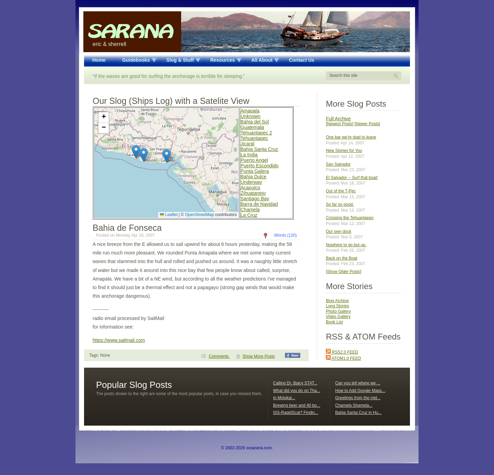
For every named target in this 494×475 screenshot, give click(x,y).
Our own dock (338, 231)
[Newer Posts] (367, 123)
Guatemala (252, 127)
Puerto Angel (254, 160)
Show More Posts (259, 356)
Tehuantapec (254, 138)
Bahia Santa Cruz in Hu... (358, 412)
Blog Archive (337, 300)
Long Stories (337, 306)
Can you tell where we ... (357, 383)
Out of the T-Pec (341, 191)
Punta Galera (254, 171)
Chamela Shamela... (354, 405)
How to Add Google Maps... (360, 390)
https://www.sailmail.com (119, 340)
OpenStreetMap (199, 214)
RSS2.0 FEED (342, 352)
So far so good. (340, 204)
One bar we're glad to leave (351, 137)
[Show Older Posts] (343, 271)
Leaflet (168, 214)
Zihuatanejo (253, 193)
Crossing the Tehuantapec (350, 217)
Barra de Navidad (259, 204)
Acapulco (250, 187)
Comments (219, 356)
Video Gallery (338, 316)
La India (249, 154)
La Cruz (248, 215)
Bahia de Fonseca (127, 228)
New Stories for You (344, 150)
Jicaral (247, 143)
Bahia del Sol (254, 121)
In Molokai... (284, 397)
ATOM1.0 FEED (343, 358)
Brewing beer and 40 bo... (296, 405)
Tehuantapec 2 (256, 132)
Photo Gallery (338, 311)
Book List (334, 322)
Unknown (250, 116)
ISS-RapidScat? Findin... (295, 412)
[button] (166, 156)
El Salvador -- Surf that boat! (352, 177)
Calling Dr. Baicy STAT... (295, 383)
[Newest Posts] (339, 123)
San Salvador (338, 164)
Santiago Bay (254, 198)
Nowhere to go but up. (346, 244)
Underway (251, 182)
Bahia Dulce (253, 176)
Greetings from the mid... (357, 397)
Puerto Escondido (259, 165)
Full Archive (338, 118)
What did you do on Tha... (296, 390)
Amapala (249, 111)
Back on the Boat (341, 258)
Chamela (250, 209)
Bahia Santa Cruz (259, 149)
